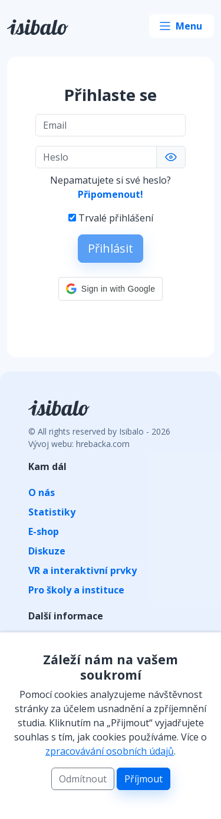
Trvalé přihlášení (115, 217)
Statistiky (51, 511)
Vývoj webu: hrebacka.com (79, 443)
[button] (110, 289)
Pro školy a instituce (76, 589)
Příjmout (143, 778)
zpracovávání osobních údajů (109, 751)
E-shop (43, 531)
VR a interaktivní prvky (82, 570)
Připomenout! (110, 194)
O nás (41, 492)
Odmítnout (83, 778)
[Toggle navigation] (181, 26)
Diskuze (46, 550)
